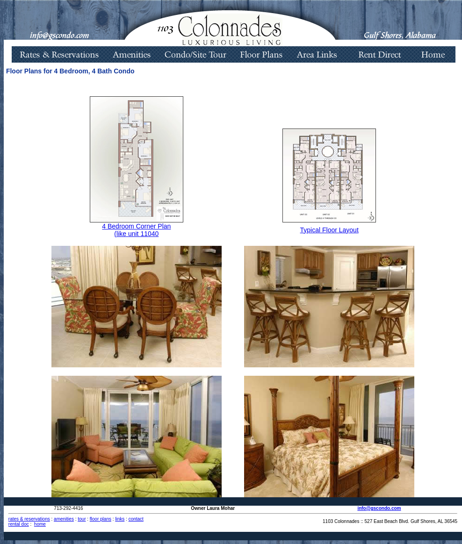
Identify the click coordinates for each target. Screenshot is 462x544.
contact (136, 519)
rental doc (18, 524)
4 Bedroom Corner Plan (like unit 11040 (136, 229)
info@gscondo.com (379, 508)
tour (82, 519)
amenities (64, 519)
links (119, 519)
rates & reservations (29, 519)
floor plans (100, 519)
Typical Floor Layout (329, 230)
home (40, 524)
